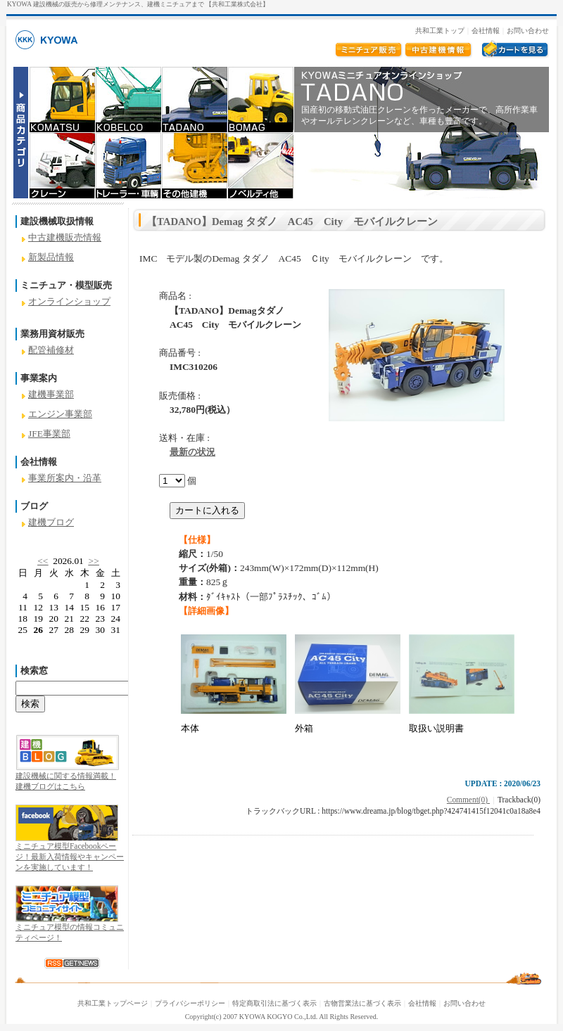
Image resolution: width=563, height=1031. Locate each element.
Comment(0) (468, 799)
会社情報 (486, 30)
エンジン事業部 (60, 414)
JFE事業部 (49, 433)
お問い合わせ (528, 30)
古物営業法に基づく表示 (362, 1003)
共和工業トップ (439, 30)
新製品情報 (51, 257)
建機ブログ (51, 522)
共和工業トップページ (112, 1003)
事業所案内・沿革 (64, 478)
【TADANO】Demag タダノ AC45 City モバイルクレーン (292, 221)
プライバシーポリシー (190, 1003)
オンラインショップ (69, 301)
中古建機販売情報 (64, 237)
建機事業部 (51, 394)
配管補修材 (51, 350)
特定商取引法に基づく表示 (274, 1003)
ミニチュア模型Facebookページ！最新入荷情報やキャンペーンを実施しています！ (69, 856)
